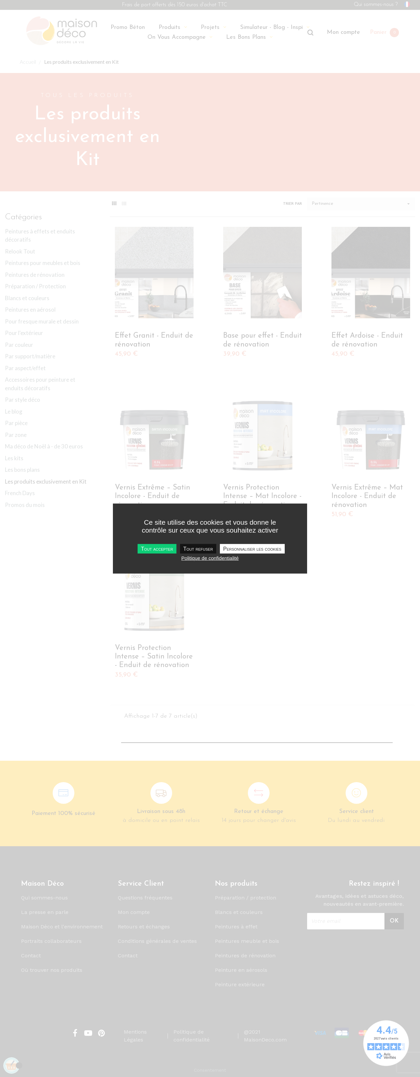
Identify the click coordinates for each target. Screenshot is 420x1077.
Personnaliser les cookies (252, 549)
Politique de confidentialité (210, 558)
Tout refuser (198, 549)
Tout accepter (157, 549)
